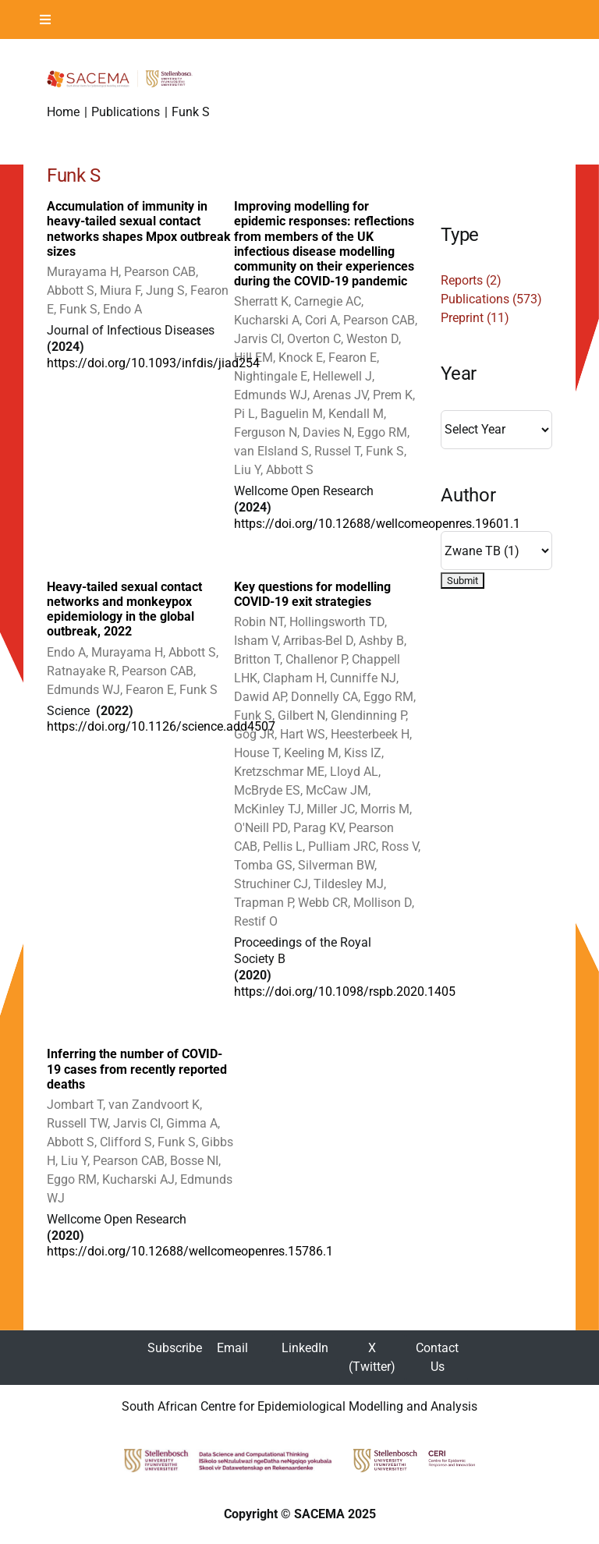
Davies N (327, 432)
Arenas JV (340, 395)
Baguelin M (292, 413)
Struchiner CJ (271, 883)
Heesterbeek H (370, 734)
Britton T (257, 659)
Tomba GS (263, 865)
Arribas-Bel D (318, 640)
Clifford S (126, 1142)
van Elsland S (271, 451)
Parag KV (318, 827)
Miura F (120, 290)
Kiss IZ (362, 752)
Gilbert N (301, 715)
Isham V (256, 640)
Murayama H (83, 271)
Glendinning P (368, 715)
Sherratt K (261, 301)
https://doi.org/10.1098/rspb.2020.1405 (344, 991)
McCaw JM (337, 790)
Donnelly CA (324, 696)
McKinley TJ (267, 809)
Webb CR (323, 902)
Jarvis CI (258, 338)
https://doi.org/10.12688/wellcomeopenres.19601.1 (377, 523)
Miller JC (331, 809)
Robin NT (259, 621)
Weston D (372, 338)
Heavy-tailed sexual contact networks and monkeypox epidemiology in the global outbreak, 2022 (124, 609)
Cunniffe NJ (363, 678)
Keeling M (311, 752)
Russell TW (77, 1123)
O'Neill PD (261, 827)
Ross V (399, 846)
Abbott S (70, 290)
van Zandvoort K (154, 1104)
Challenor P (315, 659)
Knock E (300, 357)
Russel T (337, 451)
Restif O (256, 921)
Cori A (321, 320)
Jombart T (75, 1104)
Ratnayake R (81, 671)
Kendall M (356, 413)
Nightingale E (270, 376)
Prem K (393, 395)
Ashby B (381, 640)
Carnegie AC (327, 301)
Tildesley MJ (349, 883)
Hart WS (302, 734)
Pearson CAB (160, 271)
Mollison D (382, 902)
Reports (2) (471, 280)
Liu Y (247, 469)
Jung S (165, 290)
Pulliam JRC (342, 846)
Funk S (78, 309)
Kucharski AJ (138, 1179)
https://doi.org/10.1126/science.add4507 (161, 726)
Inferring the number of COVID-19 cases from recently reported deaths (137, 1068)
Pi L (244, 413)
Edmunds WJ (270, 395)
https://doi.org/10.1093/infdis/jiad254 (153, 363)
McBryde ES (267, 790)
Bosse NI (194, 1160)
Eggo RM (382, 432)
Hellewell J (342, 376)
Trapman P (263, 902)
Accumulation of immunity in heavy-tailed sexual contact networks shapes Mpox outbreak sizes (139, 229)
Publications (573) (491, 299)
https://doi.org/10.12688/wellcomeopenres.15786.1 (190, 1251)
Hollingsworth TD (337, 621)
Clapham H (293, 678)
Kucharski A (267, 320)
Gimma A (192, 1123)
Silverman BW (336, 865)
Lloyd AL (354, 771)
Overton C (314, 338)
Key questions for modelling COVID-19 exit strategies (312, 594)
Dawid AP (259, 696)
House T (256, 752)
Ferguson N (265, 432)
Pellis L (283, 846)
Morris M (384, 809)
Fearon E (352, 357)
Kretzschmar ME (279, 771)
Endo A (122, 309)
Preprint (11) (475, 317)
